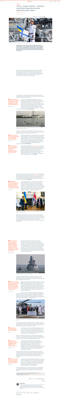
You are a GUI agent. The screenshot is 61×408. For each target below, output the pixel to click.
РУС (51, 1)
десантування (36, 175)
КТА (53, 1)
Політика (18, 4)
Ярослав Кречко (18, 12)
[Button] (35, 16)
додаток (37, 373)
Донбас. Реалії (23, 12)
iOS (24, 374)
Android (27, 374)
